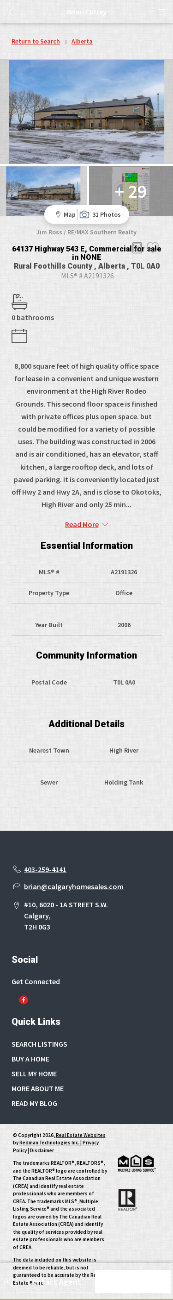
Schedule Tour (133, 1281)
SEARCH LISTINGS (39, 1044)
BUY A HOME (30, 1058)
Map (64, 214)
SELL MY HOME (34, 1073)
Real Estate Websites (81, 1135)
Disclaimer (42, 1150)
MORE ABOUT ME (38, 1088)
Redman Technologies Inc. (49, 1142)
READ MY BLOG (34, 1103)
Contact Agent (54, 1281)
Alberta (82, 41)
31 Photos (100, 214)
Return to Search (36, 41)
